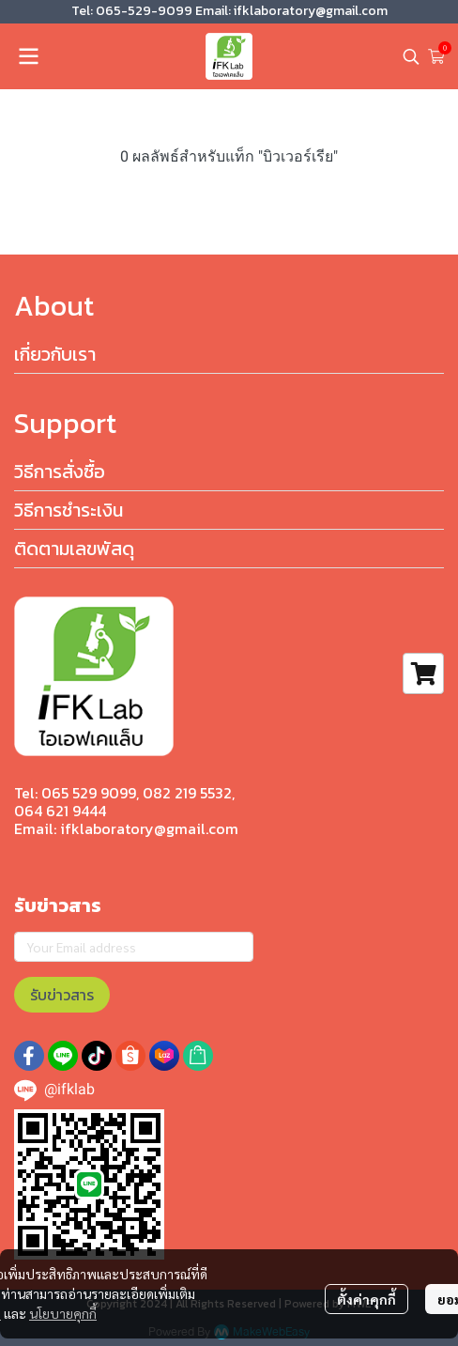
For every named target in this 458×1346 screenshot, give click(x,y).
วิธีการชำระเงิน (68, 510)
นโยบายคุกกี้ (63, 1313)
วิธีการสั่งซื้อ (59, 471)
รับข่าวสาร (62, 994)
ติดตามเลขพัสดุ (74, 548)
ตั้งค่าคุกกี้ (366, 1299)
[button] (411, 56)
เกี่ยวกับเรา (55, 354)
